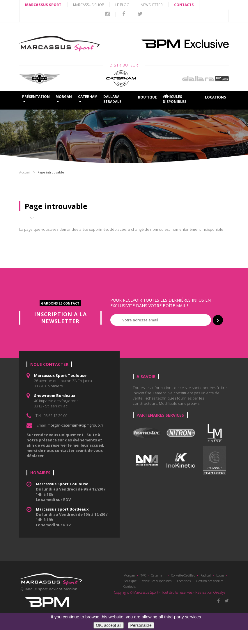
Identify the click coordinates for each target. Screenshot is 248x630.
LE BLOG (122, 4)
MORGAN (64, 98)
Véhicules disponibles (174, 99)
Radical (206, 575)
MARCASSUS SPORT (43, 4)
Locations (215, 97)
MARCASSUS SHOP (88, 4)
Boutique (147, 97)
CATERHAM (88, 98)
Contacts (129, 586)
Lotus (220, 575)
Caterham (158, 575)
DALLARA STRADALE (112, 99)
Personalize (141, 625)
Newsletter (152, 4)
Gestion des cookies (209, 581)
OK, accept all (108, 625)
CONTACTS (184, 4)
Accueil (25, 172)
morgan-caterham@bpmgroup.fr (75, 425)
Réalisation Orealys (210, 592)
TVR (143, 575)
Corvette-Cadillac (183, 575)
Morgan (129, 575)
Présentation (36, 98)
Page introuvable (51, 172)
